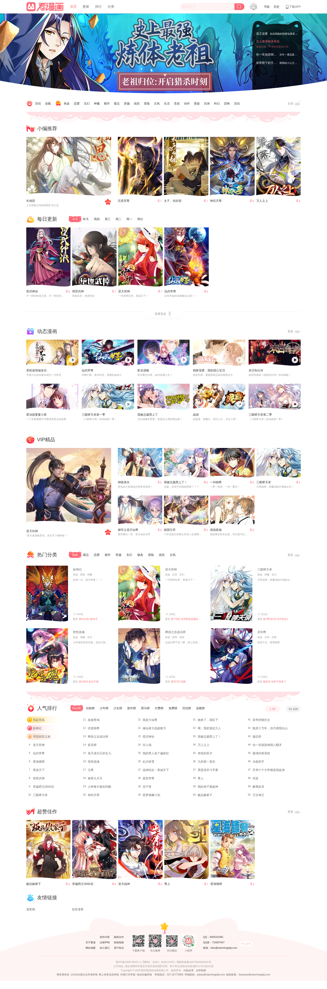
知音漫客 (78, 917)
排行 (98, 6)
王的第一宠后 (206, 763)
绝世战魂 (79, 633)
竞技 (177, 103)
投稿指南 (119, 950)
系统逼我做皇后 (36, 372)
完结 (38, 103)
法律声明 (105, 950)
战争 (174, 638)
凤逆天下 (39, 771)
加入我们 (105, 956)
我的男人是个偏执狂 (156, 755)
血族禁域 (93, 721)
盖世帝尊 (148, 780)
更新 (86, 6)
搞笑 (137, 103)
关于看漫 (91, 950)
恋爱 (77, 103)
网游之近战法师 (175, 633)
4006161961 (217, 945)
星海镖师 (39, 763)
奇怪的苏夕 (205, 755)
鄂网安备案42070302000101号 (194, 970)
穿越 (127, 103)
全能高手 (258, 763)
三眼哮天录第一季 (93, 416)
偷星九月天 (95, 780)
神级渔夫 (124, 484)
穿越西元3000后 (43, 788)
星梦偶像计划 (151, 797)
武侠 (207, 103)
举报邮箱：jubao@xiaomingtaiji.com (205, 982)
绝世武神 (78, 293)
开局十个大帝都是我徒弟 (269, 771)
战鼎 (196, 416)
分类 (111, 6)
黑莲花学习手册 (208, 771)
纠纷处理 (189, 978)
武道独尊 (93, 730)
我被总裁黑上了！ (175, 484)
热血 (67, 103)
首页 (73, 6)
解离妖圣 (258, 788)
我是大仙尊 (150, 721)
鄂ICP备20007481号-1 (128, 970)
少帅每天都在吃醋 (99, 788)
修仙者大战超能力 (154, 730)
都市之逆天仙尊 (128, 531)
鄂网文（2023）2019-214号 (158, 970)
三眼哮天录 (263, 484)
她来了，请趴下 (208, 721)
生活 (167, 103)
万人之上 (262, 200)
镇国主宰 (170, 531)
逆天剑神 (32, 532)
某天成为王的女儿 (99, 755)
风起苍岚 (39, 721)
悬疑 (197, 103)
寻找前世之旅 (41, 738)
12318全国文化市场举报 (83, 982)
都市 (107, 103)
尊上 (201, 780)
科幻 (217, 103)
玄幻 (87, 103)
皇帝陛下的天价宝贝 (269, 62)
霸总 (117, 103)
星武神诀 (32, 293)
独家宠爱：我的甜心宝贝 (209, 372)
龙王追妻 (262, 33)
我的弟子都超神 (208, 788)
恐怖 (227, 103)
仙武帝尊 (170, 293)
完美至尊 (124, 200)
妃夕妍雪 (148, 763)
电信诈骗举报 (144, 982)
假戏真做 (216, 531)
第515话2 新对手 (88, 620)
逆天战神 (124, 885)
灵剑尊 (261, 633)
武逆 (255, 780)
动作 (187, 103)
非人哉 (147, 746)
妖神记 (77, 571)
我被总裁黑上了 (147, 416)
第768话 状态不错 (89, 683)
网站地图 (91, 956)
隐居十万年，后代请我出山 (270, 730)
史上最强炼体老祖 (267, 46)
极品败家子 (205, 797)
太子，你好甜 (172, 200)
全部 (294, 104)
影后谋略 (143, 372)
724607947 (218, 950)
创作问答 (105, 945)
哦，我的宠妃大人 (209, 730)
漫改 (181, 638)
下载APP (293, 6)
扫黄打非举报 (127, 982)
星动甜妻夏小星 (36, 416)
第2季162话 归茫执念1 (275, 620)
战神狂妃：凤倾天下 (156, 771)
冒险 (147, 103)
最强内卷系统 (261, 755)
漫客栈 (30, 917)
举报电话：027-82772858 (169, 982)
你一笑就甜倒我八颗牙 (270, 54)
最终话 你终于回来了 (274, 683)
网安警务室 (63, 982)
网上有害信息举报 (109, 982)
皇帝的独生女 (261, 721)
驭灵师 (92, 746)
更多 (294, 333)
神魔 (97, 103)
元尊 (91, 771)
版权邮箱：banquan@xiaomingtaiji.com (248, 982)
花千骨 (147, 788)
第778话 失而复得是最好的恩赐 (188, 620)
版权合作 (119, 945)
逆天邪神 (124, 293)
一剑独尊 (216, 484)
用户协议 (119, 956)
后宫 (174, 576)
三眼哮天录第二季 (260, 416)
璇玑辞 (257, 738)
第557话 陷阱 (178, 683)
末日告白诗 (256, 372)
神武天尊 (216, 200)
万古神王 (258, 797)
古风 (157, 103)
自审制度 (201, 978)
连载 (48, 103)
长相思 (30, 200)
